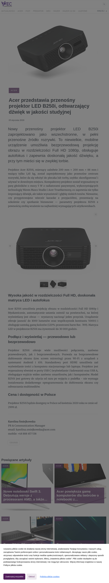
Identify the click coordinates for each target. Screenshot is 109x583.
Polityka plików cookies (49, 577)
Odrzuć (32, 577)
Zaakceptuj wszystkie (14, 577)
